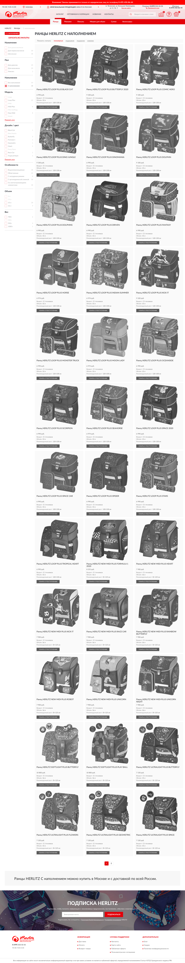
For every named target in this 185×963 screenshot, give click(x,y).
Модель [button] (9, 92)
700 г (10, 217)
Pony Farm (12, 149)
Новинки (96, 14)
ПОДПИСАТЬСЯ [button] (113, 914)
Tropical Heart (13, 156)
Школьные (12, 54)
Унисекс (11, 71)
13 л (9, 199)
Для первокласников (16, 51)
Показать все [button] (10, 120)
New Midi (11, 113)
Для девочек (13, 65)
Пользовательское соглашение (123, 952)
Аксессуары (127, 22)
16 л (9, 206)
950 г (10, 223)
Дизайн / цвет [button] (12, 125)
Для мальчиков (14, 68)
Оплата (81, 945)
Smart (10, 116)
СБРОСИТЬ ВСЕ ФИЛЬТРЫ (18, 38)
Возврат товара (85, 949)
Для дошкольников (15, 47)
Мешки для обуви (97, 22)
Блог (146, 941)
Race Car (11, 152)
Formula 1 (11, 140)
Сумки (113, 22)
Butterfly (11, 137)
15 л (9, 203)
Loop (10, 97)
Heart (10, 146)
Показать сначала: (44, 41)
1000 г (10, 226)
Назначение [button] (11, 43)
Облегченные (13, 173)
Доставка (82, 941)
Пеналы (80, 22)
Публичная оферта (118, 949)
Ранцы (55, 22)
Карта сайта (116, 945)
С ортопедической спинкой (18, 179)
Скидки (147, 945)
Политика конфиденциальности (156, 949)
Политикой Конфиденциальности (92, 919)
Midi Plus (11, 107)
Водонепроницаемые (16, 170)
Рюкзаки (67, 22)
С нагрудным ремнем (16, 176)
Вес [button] (6, 212)
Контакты (109, 14)
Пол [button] (7, 60)
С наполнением (14, 86)
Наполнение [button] (11, 78)
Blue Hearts (12, 133)
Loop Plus (11, 100)
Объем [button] (8, 191)
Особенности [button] (11, 165)
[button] (152, 8)
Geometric (12, 143)
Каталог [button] (60, 14)
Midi (9, 103)
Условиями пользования (113, 919)
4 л (9, 196)
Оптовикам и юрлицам (78, 14)
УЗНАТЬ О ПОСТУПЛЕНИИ (48, 107)
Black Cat (11, 130)
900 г (10, 220)
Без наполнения (14, 83)
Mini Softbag (12, 110)
